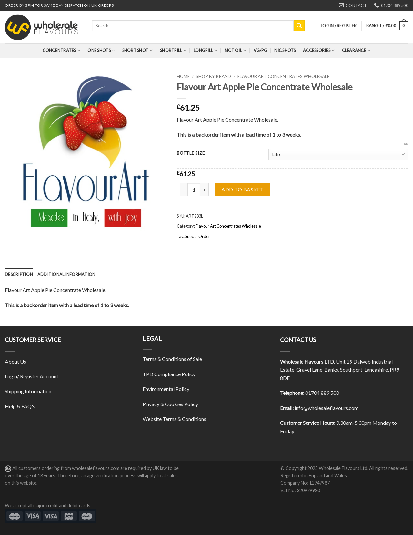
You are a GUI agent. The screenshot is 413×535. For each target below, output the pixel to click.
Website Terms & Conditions (174, 419)
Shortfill (173, 50)
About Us (15, 361)
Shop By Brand (213, 76)
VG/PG (260, 50)
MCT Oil (235, 50)
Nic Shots (285, 50)
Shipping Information (28, 391)
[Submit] (299, 25)
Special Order (197, 236)
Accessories (319, 50)
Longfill (205, 50)
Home (183, 76)
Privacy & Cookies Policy (170, 404)
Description (19, 274)
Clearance (356, 50)
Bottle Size (191, 153)
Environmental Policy (166, 389)
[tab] (19, 274)
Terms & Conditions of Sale (172, 359)
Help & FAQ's (20, 406)
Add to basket (242, 189)
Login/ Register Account (31, 376)
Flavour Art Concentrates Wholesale (283, 76)
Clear (402, 144)
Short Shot (137, 50)
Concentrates (62, 50)
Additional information (66, 274)
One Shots (101, 50)
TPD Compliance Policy (169, 374)
